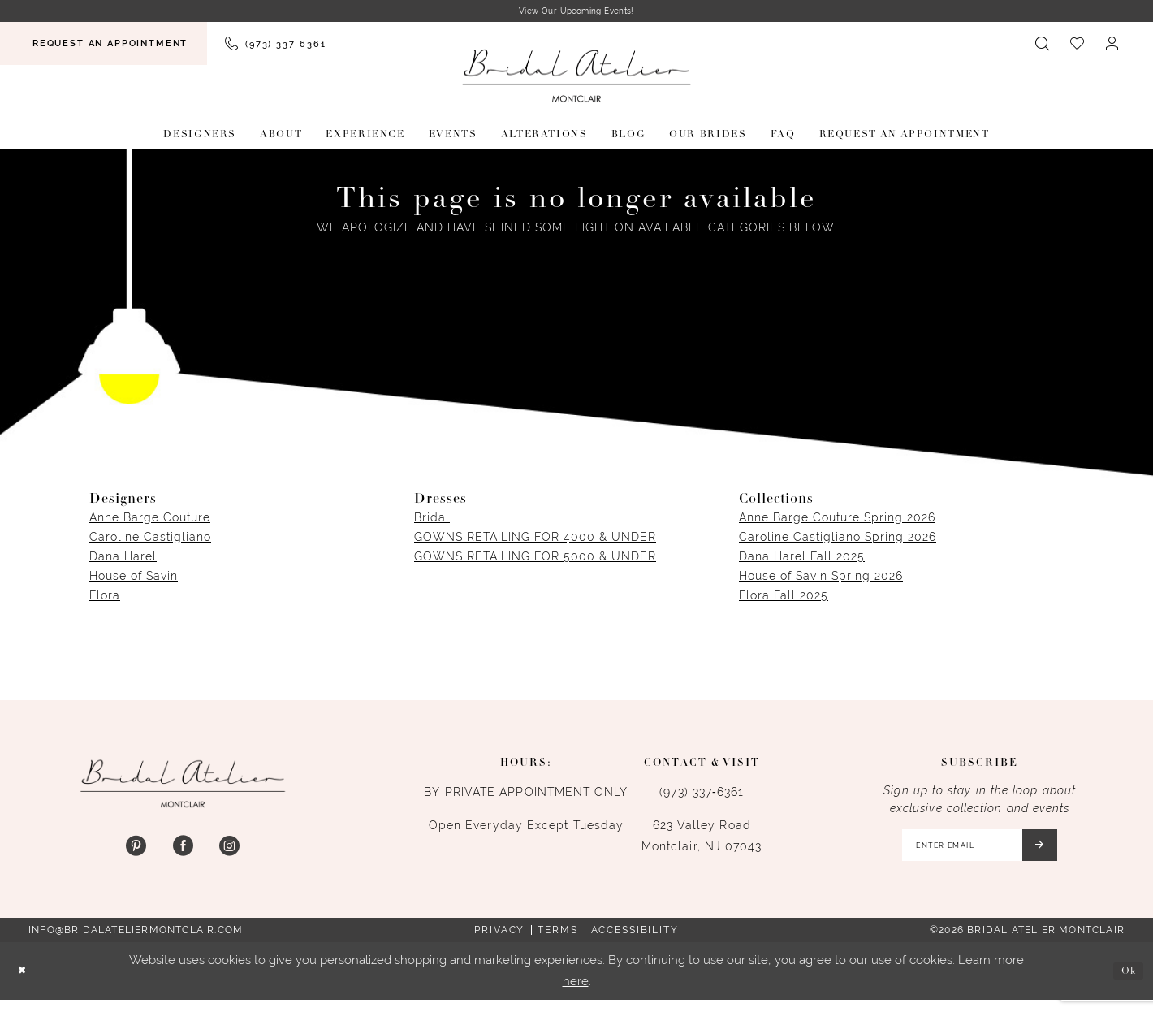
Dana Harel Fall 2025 (802, 558)
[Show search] (1043, 46)
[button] (1112, 46)
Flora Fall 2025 (783, 597)
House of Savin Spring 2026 (821, 578)
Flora (104, 597)
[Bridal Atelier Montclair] (576, 78)
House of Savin (133, 578)
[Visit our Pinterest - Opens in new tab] (136, 849)
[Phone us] (275, 46)
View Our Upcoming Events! (576, 12)
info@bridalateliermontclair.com (135, 941)
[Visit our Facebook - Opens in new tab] (182, 849)
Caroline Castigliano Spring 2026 (837, 539)
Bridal (432, 519)
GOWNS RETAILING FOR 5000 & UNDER (535, 558)
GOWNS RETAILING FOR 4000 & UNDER (535, 539)
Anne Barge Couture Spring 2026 (837, 519)
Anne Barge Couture (149, 519)
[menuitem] (103, 45)
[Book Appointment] (103, 45)
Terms (557, 941)
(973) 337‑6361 (701, 794)
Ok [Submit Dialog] (1125, 982)
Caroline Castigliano (150, 539)
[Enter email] (976, 852)
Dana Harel (123, 558)
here (576, 992)
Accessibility (635, 941)
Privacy (499, 941)
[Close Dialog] (25, 983)
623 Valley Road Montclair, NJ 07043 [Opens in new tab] (701, 838)
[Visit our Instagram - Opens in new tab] (229, 849)
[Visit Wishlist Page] (1077, 46)
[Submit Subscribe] (1053, 852)
